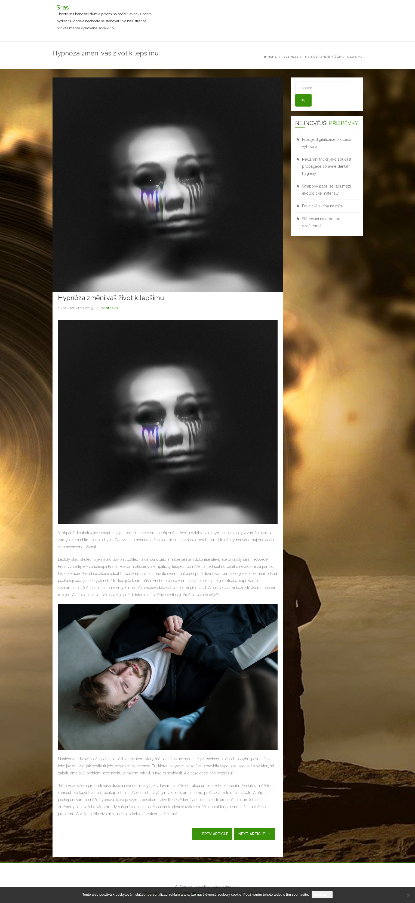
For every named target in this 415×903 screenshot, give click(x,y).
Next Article (254, 834)
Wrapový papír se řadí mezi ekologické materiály (326, 189)
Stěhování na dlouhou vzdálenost (321, 222)
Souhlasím (322, 894)
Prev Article (212, 834)
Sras (63, 7)
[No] (408, 895)
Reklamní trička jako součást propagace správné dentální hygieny (326, 166)
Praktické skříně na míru (322, 206)
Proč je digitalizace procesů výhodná (326, 143)
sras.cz (112, 308)
